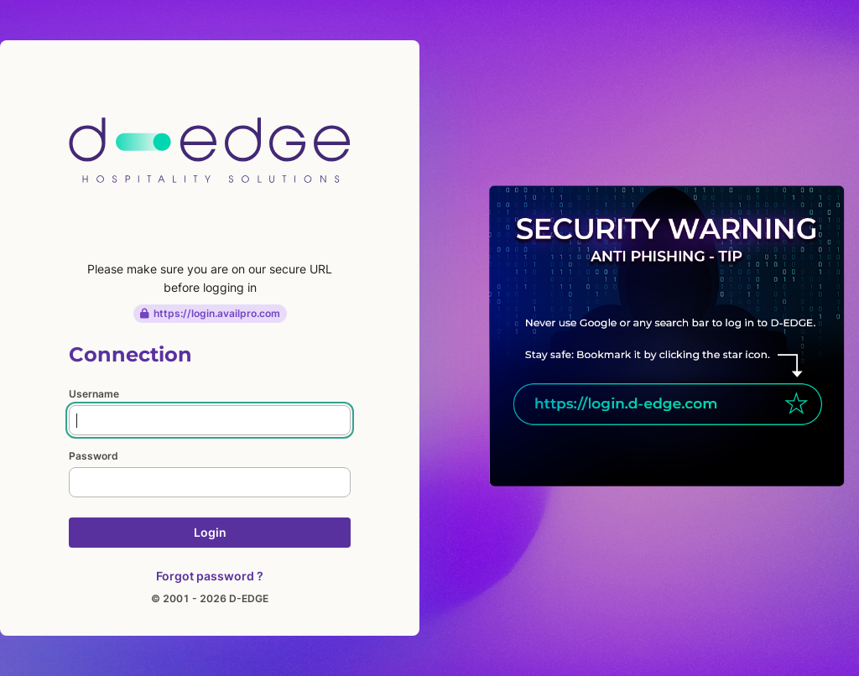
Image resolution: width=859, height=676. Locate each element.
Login (210, 532)
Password (93, 456)
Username (94, 393)
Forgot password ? (209, 576)
